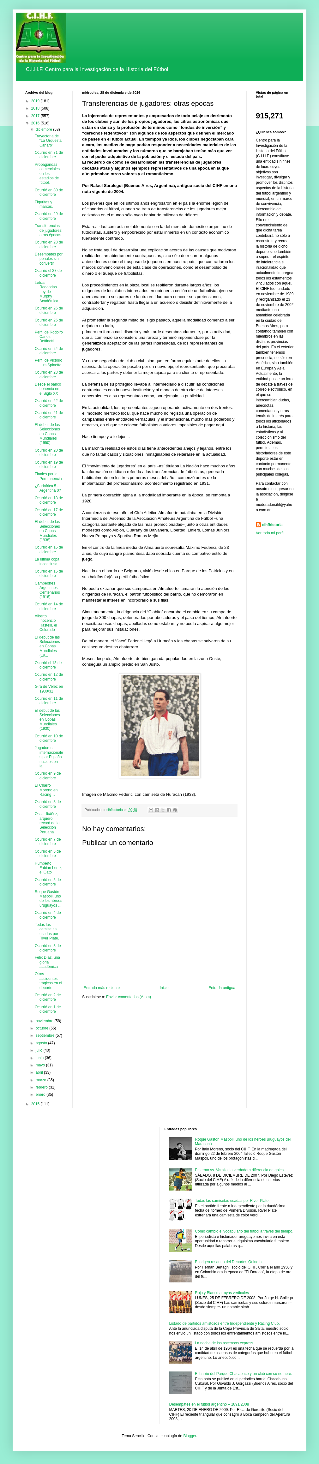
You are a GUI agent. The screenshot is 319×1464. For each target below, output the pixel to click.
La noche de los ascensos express (224, 1343)
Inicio (164, 988)
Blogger (189, 1436)
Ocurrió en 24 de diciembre (49, 350)
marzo (41, 1080)
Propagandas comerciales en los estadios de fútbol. (47, 173)
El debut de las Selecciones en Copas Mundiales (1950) (47, 434)
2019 (36, 101)
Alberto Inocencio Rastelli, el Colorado (46, 623)
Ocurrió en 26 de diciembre (49, 310)
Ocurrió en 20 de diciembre (49, 452)
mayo (41, 1065)
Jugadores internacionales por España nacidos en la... (49, 757)
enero (41, 1094)
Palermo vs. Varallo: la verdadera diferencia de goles (239, 1170)
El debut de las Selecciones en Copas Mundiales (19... (47, 646)
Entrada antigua (221, 988)
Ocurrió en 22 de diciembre (49, 403)
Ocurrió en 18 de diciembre (49, 500)
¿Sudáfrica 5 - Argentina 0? (48, 488)
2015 (36, 1104)
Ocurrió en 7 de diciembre (48, 841)
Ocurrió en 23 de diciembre (49, 374)
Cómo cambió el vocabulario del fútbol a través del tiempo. (244, 1231)
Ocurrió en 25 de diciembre (49, 322)
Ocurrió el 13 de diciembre (48, 665)
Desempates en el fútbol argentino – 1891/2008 (209, 1404)
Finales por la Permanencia (48, 476)
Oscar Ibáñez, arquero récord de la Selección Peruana (47, 823)
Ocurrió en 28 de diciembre (49, 244)
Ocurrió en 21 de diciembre (49, 415)
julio (40, 1050)
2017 (36, 116)
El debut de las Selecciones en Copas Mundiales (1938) (47, 530)
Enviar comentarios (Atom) (128, 997)
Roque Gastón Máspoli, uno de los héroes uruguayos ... (48, 899)
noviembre (45, 1021)
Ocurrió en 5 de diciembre (48, 882)
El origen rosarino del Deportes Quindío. (228, 1262)
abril (40, 1072)
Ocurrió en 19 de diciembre (49, 464)
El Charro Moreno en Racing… (46, 790)
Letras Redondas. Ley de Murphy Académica (46, 291)
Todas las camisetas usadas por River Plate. (47, 931)
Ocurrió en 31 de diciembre (49, 154)
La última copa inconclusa (47, 561)
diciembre (44, 129)
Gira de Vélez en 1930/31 (49, 688)
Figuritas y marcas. (44, 204)
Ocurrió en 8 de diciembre (48, 804)
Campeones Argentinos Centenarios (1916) (47, 590)
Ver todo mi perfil (270, 533)
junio (40, 1058)
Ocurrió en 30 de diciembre (49, 192)
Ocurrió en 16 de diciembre (49, 549)
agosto (42, 1043)
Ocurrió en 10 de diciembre (49, 738)
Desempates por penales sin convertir (49, 259)
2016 (36, 123)
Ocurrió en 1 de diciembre (48, 1009)
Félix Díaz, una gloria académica (47, 962)
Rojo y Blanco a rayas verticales (222, 1293)
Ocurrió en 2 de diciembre (48, 997)
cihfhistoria (272, 525)
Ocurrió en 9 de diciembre (48, 775)
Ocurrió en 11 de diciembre (49, 700)
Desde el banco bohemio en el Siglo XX (48, 389)
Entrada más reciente (102, 988)
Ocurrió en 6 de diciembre (48, 853)
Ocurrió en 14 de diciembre (49, 606)
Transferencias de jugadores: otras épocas (49, 230)
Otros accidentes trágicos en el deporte (48, 981)
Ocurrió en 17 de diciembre (49, 512)
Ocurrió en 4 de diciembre (48, 914)
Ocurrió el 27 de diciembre (48, 272)
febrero (42, 1087)
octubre (42, 1028)
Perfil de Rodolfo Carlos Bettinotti (49, 337)
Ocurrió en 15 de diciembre (49, 573)
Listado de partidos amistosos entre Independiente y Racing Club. (224, 1323)
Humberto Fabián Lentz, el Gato (49, 868)
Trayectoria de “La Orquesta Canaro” (48, 140)
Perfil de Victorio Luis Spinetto (48, 362)
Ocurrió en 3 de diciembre (48, 948)
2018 (36, 108)
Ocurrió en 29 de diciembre (49, 216)
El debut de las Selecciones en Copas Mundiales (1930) (47, 719)
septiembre (46, 1035)
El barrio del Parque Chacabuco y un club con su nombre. (243, 1373)
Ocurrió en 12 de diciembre (49, 676)
